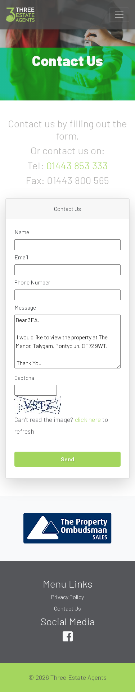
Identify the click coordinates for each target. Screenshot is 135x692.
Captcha (24, 377)
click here (88, 419)
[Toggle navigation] (119, 15)
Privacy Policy (67, 596)
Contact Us (67, 608)
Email (21, 257)
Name (21, 232)
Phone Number (32, 282)
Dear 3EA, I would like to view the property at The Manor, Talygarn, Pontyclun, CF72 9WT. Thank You (67, 341)
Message (25, 307)
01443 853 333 (77, 165)
